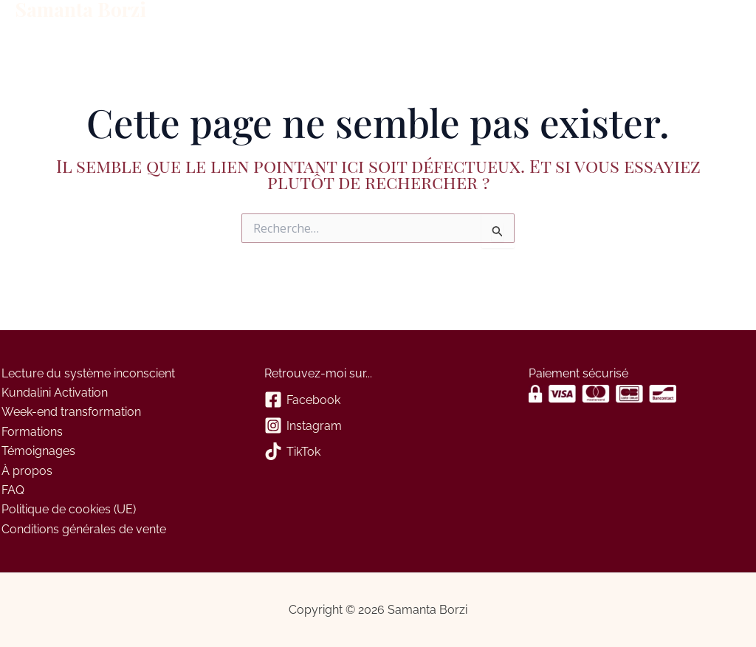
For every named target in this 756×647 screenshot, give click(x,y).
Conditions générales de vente (82, 529)
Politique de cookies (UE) (67, 509)
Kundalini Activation (53, 393)
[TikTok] (378, 452)
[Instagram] (378, 427)
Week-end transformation (70, 412)
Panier (504, 20)
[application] (237, 21)
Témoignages (37, 451)
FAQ (11, 490)
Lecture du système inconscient (86, 373)
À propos (379, 21)
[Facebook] (378, 401)
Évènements (295, 20)
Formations (207, 21)
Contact (449, 20)
